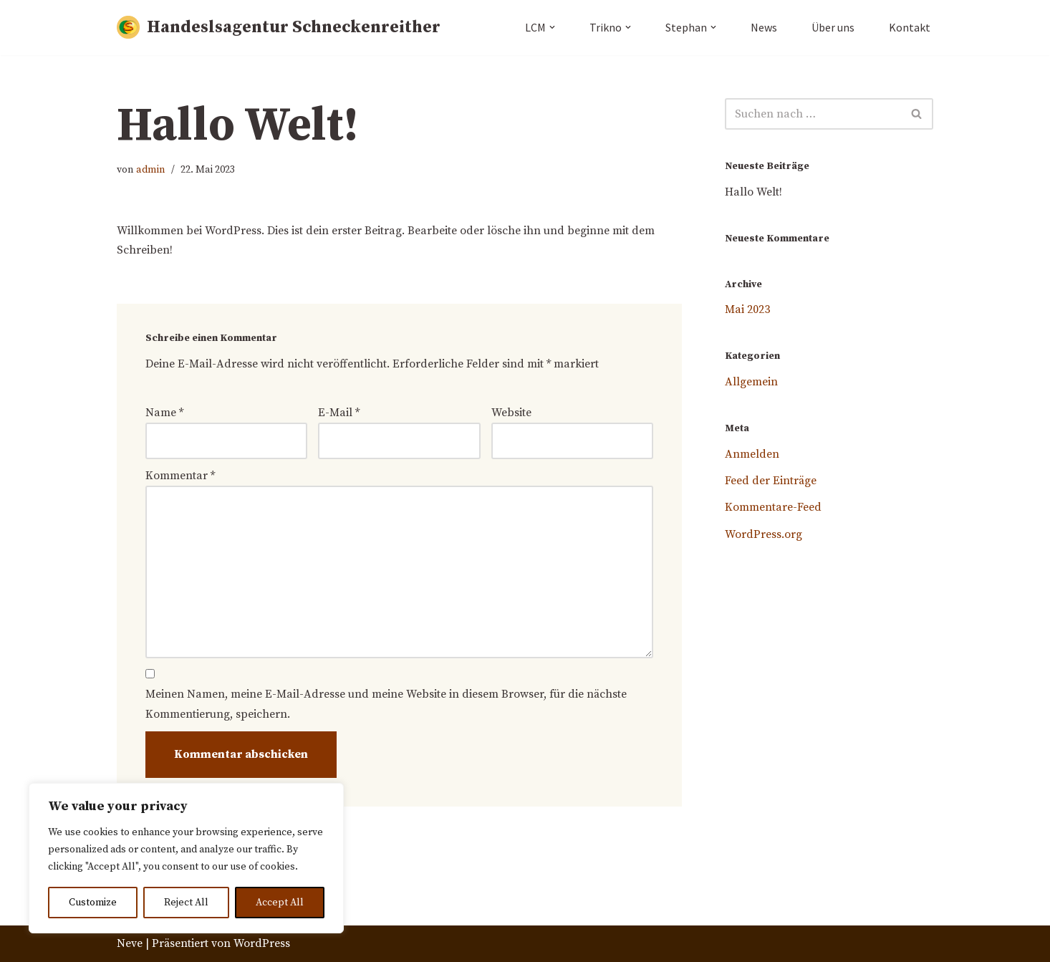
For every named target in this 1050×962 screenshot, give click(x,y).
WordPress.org (763, 534)
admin (150, 169)
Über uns (832, 27)
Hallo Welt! (753, 192)
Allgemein (751, 382)
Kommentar (180, 475)
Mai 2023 (747, 309)
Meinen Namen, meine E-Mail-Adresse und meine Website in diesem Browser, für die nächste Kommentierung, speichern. (386, 704)
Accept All (280, 902)
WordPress (261, 943)
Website (511, 412)
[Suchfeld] (813, 114)
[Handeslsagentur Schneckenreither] (278, 27)
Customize (93, 902)
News (764, 27)
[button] (552, 27)
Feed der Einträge (771, 481)
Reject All (186, 902)
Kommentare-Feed (773, 508)
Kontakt (909, 27)
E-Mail (339, 412)
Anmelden (752, 454)
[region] (186, 858)
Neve (130, 943)
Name (164, 412)
